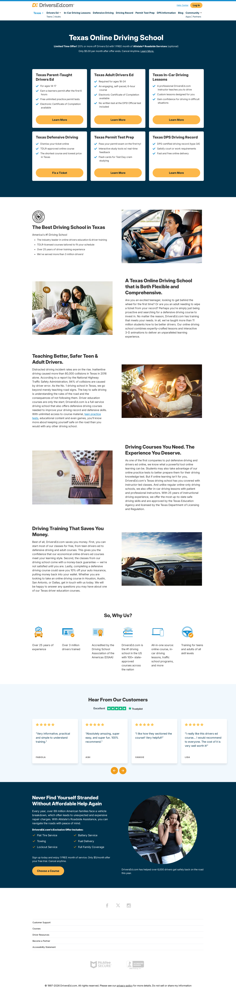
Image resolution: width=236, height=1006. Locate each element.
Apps (188, 16)
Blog (180, 12)
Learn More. (147, 51)
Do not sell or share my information (171, 985)
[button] (114, 770)
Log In (196, 5)
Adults (57, 16)
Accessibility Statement (44, 947)
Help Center (182, 5)
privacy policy (125, 985)
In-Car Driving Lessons (77, 12)
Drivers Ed (54, 13)
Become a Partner (41, 941)
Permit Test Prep (145, 12)
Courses (36, 928)
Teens (49, 16)
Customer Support (42, 922)
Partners (197, 16)
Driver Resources (41, 934)
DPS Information (166, 12)
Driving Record (124, 12)
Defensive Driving (103, 12)
